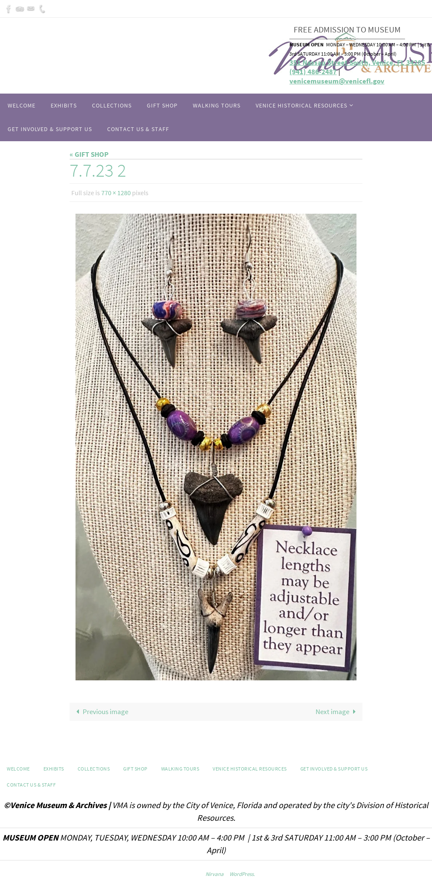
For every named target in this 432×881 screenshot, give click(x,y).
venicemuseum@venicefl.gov (336, 81)
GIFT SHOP (135, 769)
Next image (337, 711)
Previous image (100, 711)
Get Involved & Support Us (334, 769)
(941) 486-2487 (313, 71)
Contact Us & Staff (31, 785)
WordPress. (242, 874)
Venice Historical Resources (250, 769)
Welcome (18, 769)
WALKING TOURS (180, 769)
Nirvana (214, 874)
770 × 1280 (116, 192)
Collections (94, 769)
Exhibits (53, 769)
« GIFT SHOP (89, 154)
